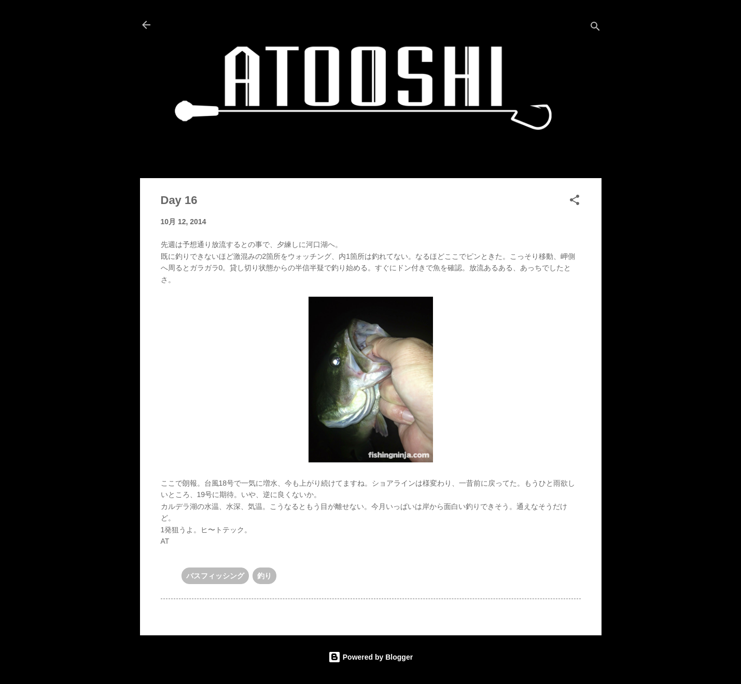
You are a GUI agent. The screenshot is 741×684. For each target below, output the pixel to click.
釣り (264, 576)
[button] (574, 202)
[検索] (595, 28)
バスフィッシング (215, 576)
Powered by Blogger (370, 657)
